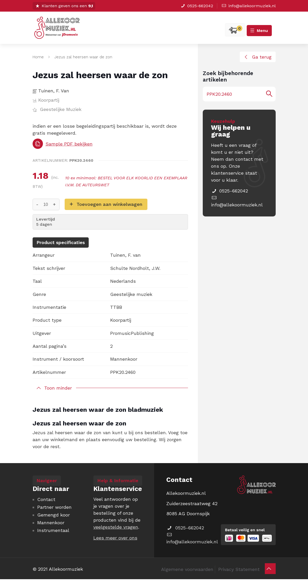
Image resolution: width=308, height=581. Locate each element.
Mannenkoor (50, 522)
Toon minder (58, 388)
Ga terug (257, 57)
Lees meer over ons (115, 537)
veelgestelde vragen (115, 527)
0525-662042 (196, 5)
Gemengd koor (53, 515)
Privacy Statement (239, 569)
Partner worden (54, 507)
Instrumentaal (53, 530)
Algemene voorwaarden (187, 569)
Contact (46, 499)
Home (38, 57)
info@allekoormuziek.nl (248, 5)
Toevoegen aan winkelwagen (109, 204)
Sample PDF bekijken (63, 144)
